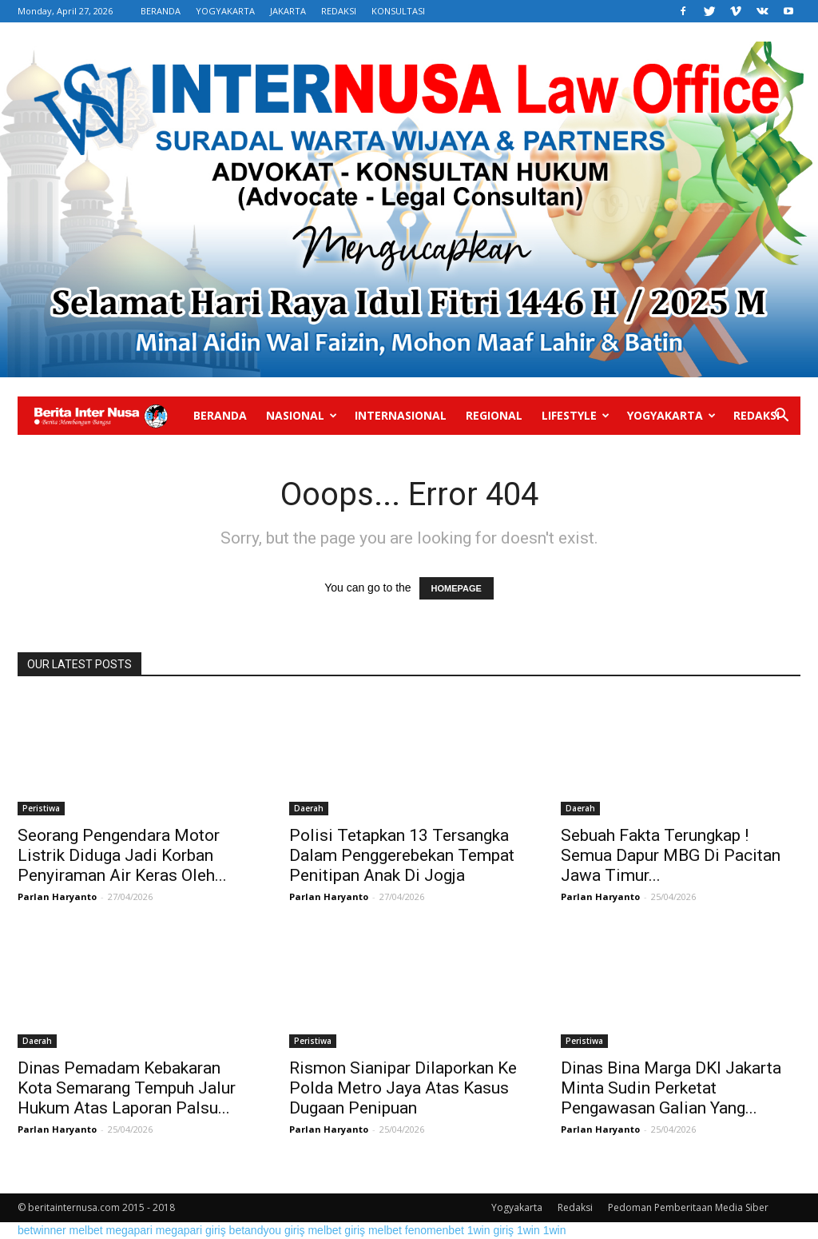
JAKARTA (288, 11)
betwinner (42, 1230)
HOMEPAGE (456, 588)
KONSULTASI (398, 11)
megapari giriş (191, 1230)
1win (528, 1230)
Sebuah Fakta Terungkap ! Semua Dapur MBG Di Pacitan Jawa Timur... (670, 855)
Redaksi (756, 415)
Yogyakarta (671, 415)
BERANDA (161, 11)
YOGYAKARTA (225, 11)
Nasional (301, 415)
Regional (494, 415)
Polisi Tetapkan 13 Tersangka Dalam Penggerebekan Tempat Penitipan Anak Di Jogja (401, 855)
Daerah (309, 808)
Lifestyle (576, 415)
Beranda (220, 415)
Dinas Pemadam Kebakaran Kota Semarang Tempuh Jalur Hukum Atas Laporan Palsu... (127, 1087)
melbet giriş (336, 1230)
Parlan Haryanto (57, 896)
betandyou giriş (267, 1230)
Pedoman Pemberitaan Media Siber (688, 1207)
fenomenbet (434, 1230)
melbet (86, 1230)
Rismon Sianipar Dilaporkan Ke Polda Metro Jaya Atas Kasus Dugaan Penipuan (403, 1087)
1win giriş (490, 1230)
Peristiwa (41, 808)
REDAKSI (338, 11)
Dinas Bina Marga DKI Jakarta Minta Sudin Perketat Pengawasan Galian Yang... (671, 1087)
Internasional (401, 415)
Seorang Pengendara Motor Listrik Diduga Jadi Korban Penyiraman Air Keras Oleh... (122, 855)
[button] (781, 416)
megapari (129, 1230)
